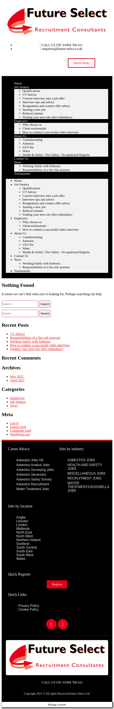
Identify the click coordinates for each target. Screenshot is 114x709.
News (17, 162)
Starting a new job (34, 109)
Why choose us (32, 124)
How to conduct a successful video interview (51, 132)
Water (26, 151)
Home (18, 180)
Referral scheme (33, 113)
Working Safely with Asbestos (42, 166)
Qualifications (31, 91)
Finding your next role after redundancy (48, 117)
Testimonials (22, 173)
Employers (21, 121)
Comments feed (20, 430)
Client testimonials (34, 128)
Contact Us (21, 256)
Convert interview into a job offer (44, 98)
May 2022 (17, 376)
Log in (14, 423)
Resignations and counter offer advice (46, 106)
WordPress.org (20, 434)
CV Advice (30, 94)
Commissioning (32, 139)
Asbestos (28, 143)
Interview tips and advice (38, 102)
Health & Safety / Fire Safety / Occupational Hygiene (56, 154)
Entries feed (18, 427)
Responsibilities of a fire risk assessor (46, 170)
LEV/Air (28, 147)
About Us (20, 136)
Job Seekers (21, 87)
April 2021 (17, 380)
